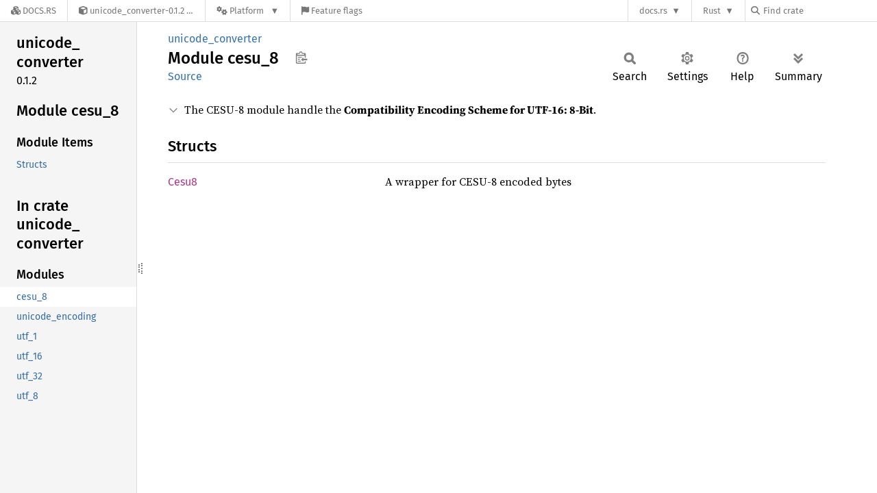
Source (185, 76)
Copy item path (301, 57)
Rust (712, 10)
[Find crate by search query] (819, 10)
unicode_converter (215, 38)
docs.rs (653, 10)
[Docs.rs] (33, 10)
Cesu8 (182, 181)
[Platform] (248, 10)
